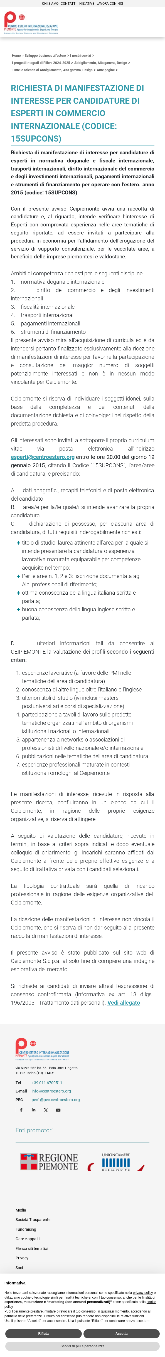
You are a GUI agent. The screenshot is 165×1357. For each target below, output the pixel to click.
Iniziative (86, 4)
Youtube (58, 1110)
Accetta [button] (121, 1334)
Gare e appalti (28, 1239)
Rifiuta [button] (43, 1334)
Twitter (46, 1110)
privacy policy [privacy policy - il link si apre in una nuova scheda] (143, 1293)
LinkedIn (34, 1110)
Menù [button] (153, 23)
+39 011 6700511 (47, 1083)
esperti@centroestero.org (43, 457)
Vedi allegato (123, 1002)
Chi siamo (50, 4)
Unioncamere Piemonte (116, 1162)
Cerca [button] (141, 23)
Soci (19, 1267)
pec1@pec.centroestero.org (56, 1100)
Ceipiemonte (31, 22)
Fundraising (26, 1229)
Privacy (22, 1258)
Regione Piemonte (49, 1162)
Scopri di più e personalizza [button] (82, 1346)
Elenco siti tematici (32, 1248)
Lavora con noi (110, 4)
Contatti (68, 4)
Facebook (22, 1110)
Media (21, 1210)
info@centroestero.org (51, 1091)
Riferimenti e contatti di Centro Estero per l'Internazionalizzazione (76, 1050)
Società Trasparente (33, 1219)
